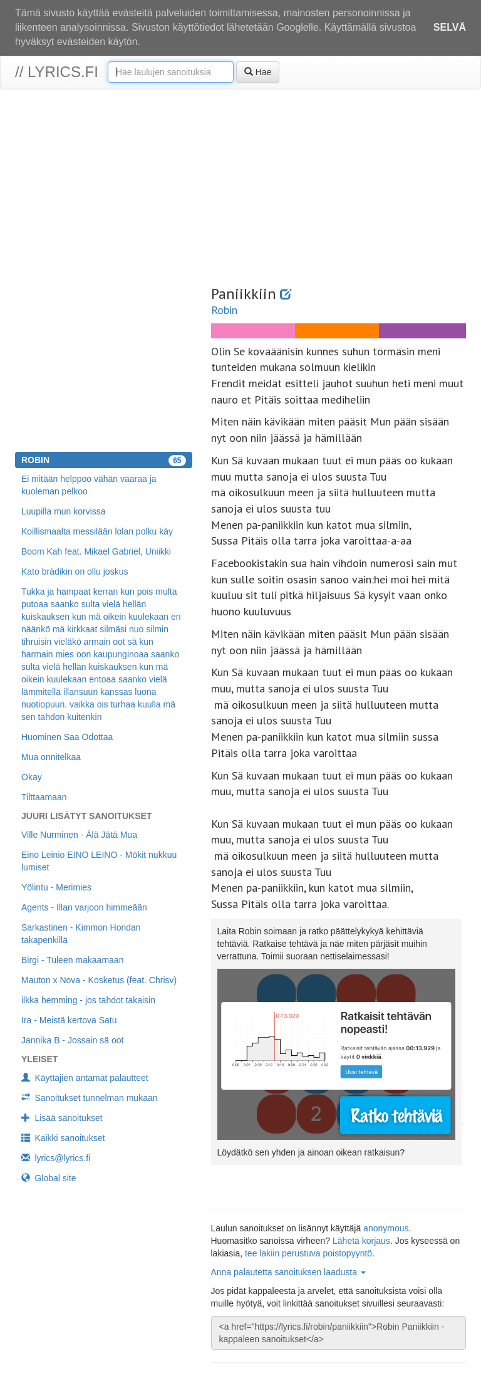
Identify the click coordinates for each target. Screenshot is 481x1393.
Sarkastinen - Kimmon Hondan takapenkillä (81, 933)
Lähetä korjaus (361, 1241)
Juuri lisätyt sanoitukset (86, 816)
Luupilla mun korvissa (63, 511)
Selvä (449, 27)
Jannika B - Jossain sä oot (72, 1040)
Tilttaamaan (44, 797)
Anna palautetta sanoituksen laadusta (288, 1272)
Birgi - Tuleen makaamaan (72, 960)
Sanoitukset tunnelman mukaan (89, 1098)
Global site (48, 1178)
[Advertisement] (240, 188)
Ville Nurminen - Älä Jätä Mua (79, 835)
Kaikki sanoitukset (63, 1138)
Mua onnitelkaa (51, 757)
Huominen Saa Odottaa (67, 737)
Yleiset (39, 1059)
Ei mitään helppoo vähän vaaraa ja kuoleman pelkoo (89, 485)
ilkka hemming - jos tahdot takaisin (88, 1000)
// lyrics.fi (56, 71)
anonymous (385, 1228)
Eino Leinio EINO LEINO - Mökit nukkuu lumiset (99, 861)
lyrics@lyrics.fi (55, 1158)
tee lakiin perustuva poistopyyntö (308, 1253)
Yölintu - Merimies (56, 887)
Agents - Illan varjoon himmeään (84, 907)
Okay (31, 777)
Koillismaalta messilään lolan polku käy (97, 531)
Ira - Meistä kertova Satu (69, 1020)
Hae (258, 72)
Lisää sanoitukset (62, 1118)
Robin (224, 310)
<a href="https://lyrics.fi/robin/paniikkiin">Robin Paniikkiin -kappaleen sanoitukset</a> (339, 1333)
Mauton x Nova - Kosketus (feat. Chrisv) (99, 980)
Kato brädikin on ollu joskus (74, 571)
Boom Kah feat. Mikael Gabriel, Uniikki (96, 551)
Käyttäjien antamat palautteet (84, 1078)
